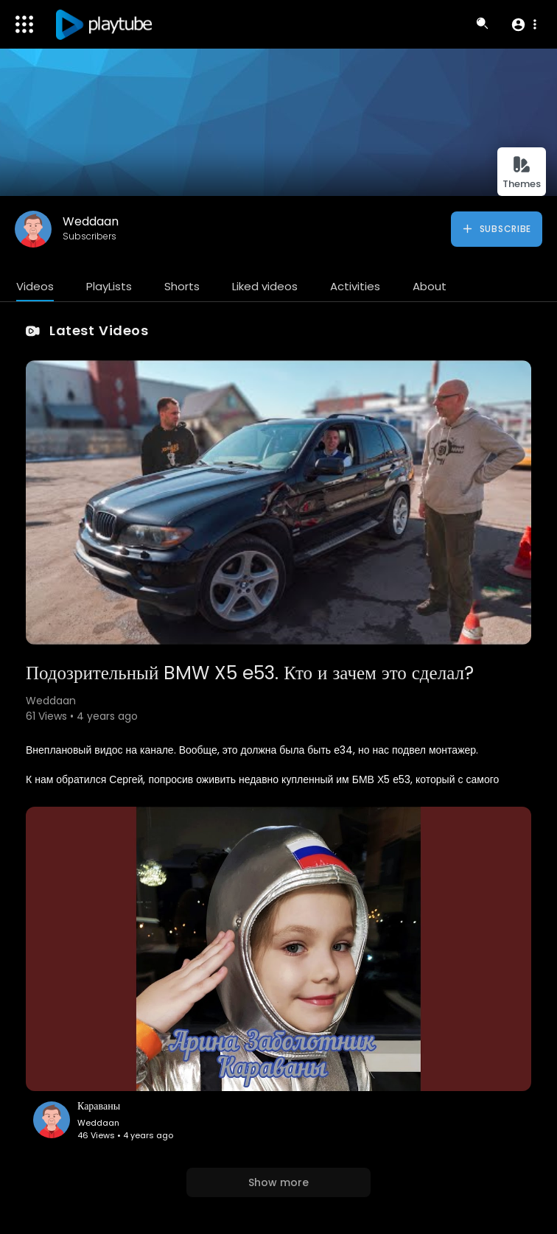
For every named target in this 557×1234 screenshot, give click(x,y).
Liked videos (265, 286)
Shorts (182, 286)
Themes (521, 173)
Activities (355, 286)
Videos (35, 286)
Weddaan (91, 221)
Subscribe (496, 229)
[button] (523, 24)
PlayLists (109, 286)
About (429, 286)
